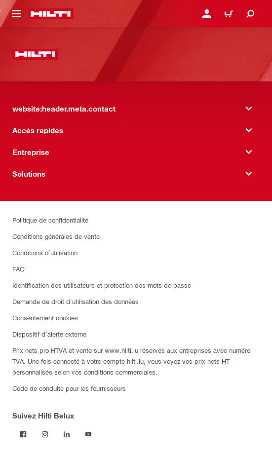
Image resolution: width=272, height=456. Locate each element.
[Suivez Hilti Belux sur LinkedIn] (67, 434)
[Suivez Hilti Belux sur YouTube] (88, 434)
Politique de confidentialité (50, 220)
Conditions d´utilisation (45, 252)
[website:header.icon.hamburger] (17, 14)
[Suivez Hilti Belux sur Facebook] (23, 434)
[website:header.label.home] (51, 13)
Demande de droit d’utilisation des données (75, 301)
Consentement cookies (45, 317)
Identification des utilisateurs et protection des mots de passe (101, 285)
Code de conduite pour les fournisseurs (69, 388)
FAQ (18, 268)
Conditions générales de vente (56, 236)
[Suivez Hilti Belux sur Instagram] (45, 434)
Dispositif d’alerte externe (49, 334)
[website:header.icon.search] (250, 14)
